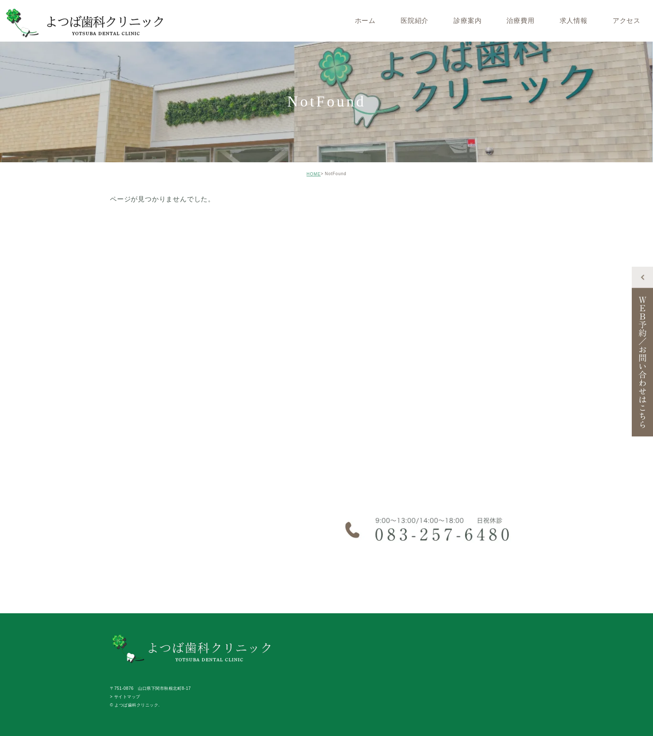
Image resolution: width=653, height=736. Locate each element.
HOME (314, 174)
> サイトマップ (125, 696)
